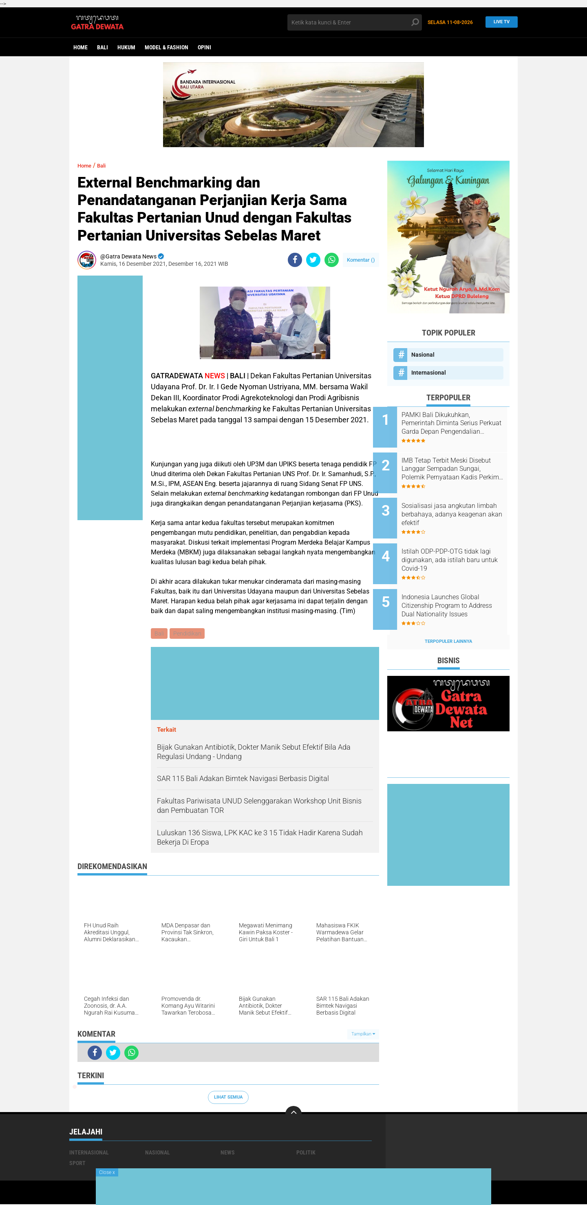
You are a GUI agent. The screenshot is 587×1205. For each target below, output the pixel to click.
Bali (102, 47)
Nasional (423, 354)
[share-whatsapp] (331, 260)
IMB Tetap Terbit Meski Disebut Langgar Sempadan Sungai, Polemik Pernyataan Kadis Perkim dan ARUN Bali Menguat (457, 464)
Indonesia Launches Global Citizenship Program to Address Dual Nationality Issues (455, 588)
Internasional (428, 372)
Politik (306, 1153)
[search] (354, 22)
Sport (77, 1164)
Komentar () (361, 260)
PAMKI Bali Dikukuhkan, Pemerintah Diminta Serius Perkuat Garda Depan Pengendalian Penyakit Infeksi (459, 423)
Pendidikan (188, 634)
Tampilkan (363, 1035)
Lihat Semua (228, 1098)
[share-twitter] (313, 260)
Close (107, 1172)
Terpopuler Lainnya (448, 619)
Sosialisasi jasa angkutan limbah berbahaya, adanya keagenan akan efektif (454, 505)
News (228, 1153)
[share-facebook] (295, 260)
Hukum (126, 47)
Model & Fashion (166, 47)
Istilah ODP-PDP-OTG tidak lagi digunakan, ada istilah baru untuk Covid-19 (454, 546)
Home (80, 47)
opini (204, 47)
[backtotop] (293, 1115)
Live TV (499, 22)
